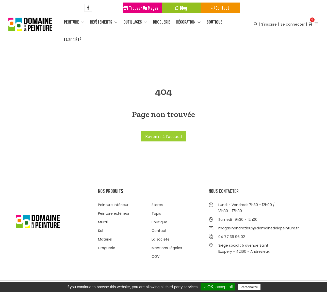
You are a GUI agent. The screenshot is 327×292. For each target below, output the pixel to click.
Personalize (249, 287)
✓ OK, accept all (218, 287)
